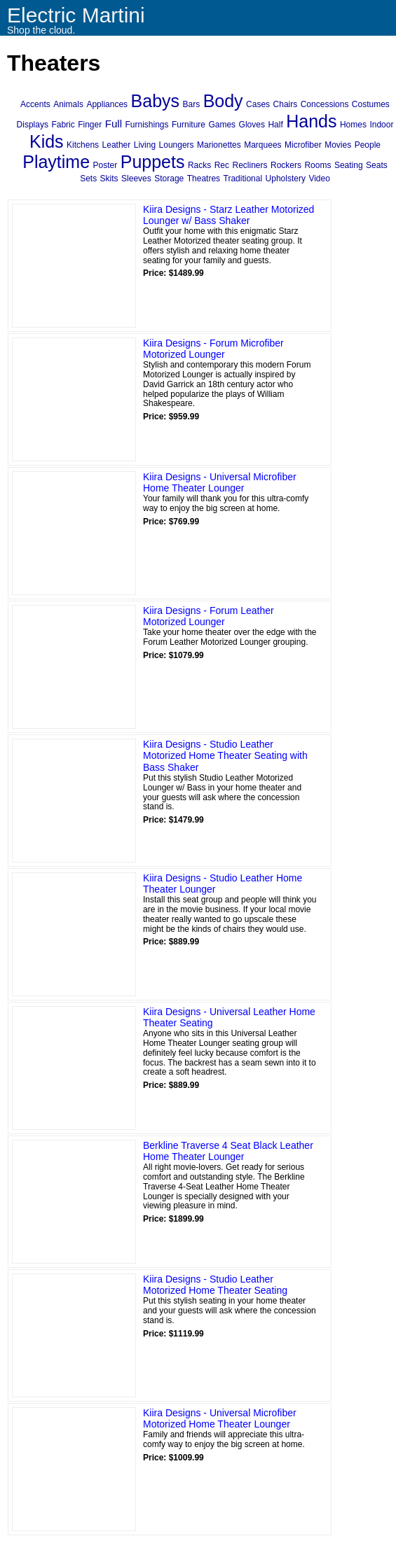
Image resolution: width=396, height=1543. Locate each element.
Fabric (62, 125)
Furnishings (146, 125)
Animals (68, 104)
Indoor (381, 125)
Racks (199, 165)
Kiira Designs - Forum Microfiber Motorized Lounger (213, 349)
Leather (116, 145)
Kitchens (83, 145)
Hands (311, 121)
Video (318, 178)
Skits (109, 178)
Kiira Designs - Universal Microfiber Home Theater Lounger (219, 482)
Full (113, 124)
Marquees (262, 145)
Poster (105, 165)
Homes (353, 125)
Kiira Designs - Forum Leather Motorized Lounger (208, 616)
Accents (35, 104)
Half (275, 125)
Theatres (203, 178)
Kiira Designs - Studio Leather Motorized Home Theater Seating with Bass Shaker (225, 756)
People (368, 145)
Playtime (56, 162)
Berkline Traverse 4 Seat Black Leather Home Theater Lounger (228, 1151)
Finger (90, 125)
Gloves (252, 125)
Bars (191, 104)
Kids (46, 141)
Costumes (371, 104)
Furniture (188, 125)
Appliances (107, 104)
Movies (338, 145)
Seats (377, 165)
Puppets (153, 162)
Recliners (250, 165)
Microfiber (303, 145)
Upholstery (286, 178)
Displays (32, 125)
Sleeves (136, 178)
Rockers (286, 165)
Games (221, 125)
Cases (258, 104)
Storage (169, 178)
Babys (155, 101)
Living (145, 145)
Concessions (325, 104)
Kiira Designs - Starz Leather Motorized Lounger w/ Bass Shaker (228, 215)
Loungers (176, 145)
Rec (221, 165)
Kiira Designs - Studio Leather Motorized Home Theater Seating (215, 1285)
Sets (88, 178)
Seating (348, 165)
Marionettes (219, 145)
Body (223, 101)
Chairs (285, 104)
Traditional (243, 178)
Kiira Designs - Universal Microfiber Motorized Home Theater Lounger (219, 1418)
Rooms (317, 165)
